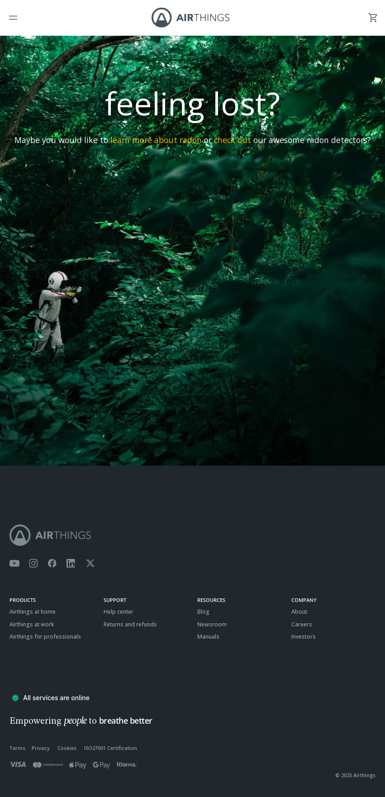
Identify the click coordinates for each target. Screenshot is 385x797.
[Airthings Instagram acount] (33, 563)
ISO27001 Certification (110, 748)
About (299, 612)
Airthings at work (32, 624)
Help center (118, 612)
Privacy (41, 748)
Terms (17, 748)
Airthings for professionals (45, 636)
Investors (303, 636)
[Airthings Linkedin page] (71, 563)
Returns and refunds (130, 624)
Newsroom (212, 624)
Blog (203, 612)
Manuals (208, 636)
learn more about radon (156, 139)
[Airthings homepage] (192, 535)
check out (232, 139)
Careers (301, 624)
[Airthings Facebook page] (52, 563)
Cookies (66, 748)
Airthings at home (33, 612)
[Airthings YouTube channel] (14, 563)
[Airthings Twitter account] (90, 563)
